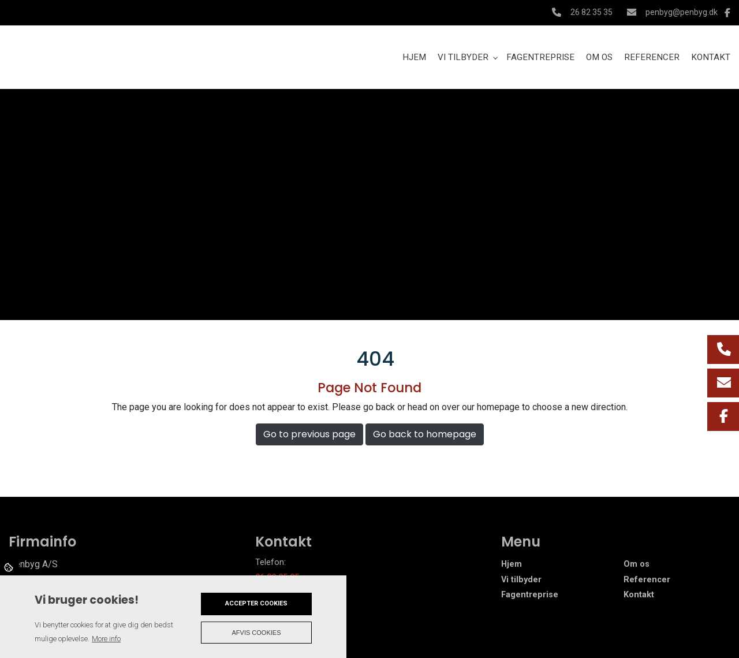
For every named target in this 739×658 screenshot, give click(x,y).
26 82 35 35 (591, 12)
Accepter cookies (256, 603)
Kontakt (639, 595)
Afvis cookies (256, 632)
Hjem (511, 564)
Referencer (647, 580)
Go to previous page (309, 434)
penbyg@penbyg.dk (681, 12)
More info (106, 638)
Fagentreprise (529, 595)
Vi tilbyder (521, 580)
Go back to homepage (424, 434)
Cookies (9, 566)
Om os (637, 564)
